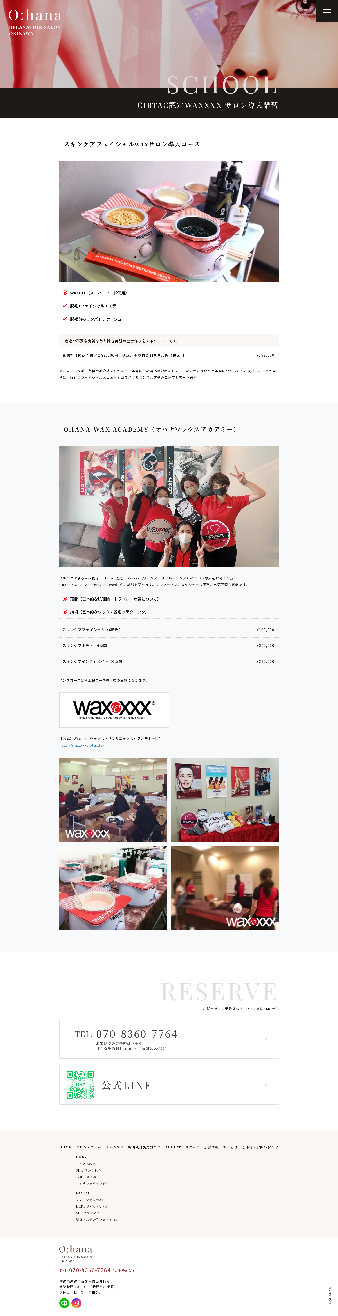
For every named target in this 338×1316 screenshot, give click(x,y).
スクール (192, 1147)
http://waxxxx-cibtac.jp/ (82, 745)
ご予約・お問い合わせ (260, 1147)
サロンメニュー (88, 1147)
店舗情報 (211, 1147)
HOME (65, 1147)
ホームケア (115, 1147)
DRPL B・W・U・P (92, 1206)
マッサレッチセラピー (92, 1183)
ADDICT (173, 1147)
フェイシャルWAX (90, 1199)
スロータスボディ (89, 1177)
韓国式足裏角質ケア (144, 1147)
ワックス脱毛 (86, 1163)
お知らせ (230, 1147)
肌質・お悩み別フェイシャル (98, 1219)
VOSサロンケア (88, 1213)
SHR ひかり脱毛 (88, 1170)
